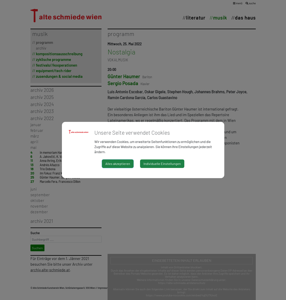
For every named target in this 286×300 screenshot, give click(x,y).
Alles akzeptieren (117, 164)
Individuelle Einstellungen (162, 164)
